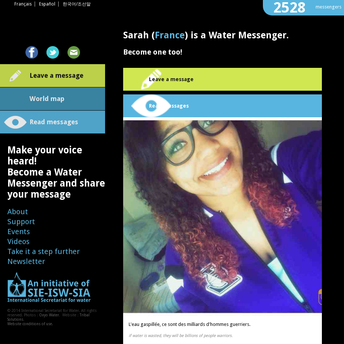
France (170, 35)
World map (47, 98)
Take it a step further (43, 251)
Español (47, 4)
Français (23, 4)
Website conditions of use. (30, 324)
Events (18, 231)
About (17, 211)
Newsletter (26, 261)
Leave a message (56, 75)
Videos (18, 241)
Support (21, 221)
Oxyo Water (49, 315)
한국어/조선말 (77, 4)
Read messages (53, 122)
